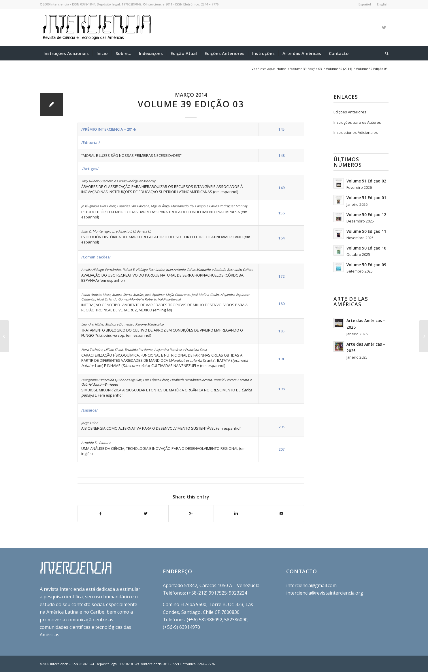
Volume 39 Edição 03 (306, 68)
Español (365, 4)
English (383, 4)
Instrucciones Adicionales (355, 132)
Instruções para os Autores (357, 122)
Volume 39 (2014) (339, 68)
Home (281, 68)
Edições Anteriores (349, 112)
